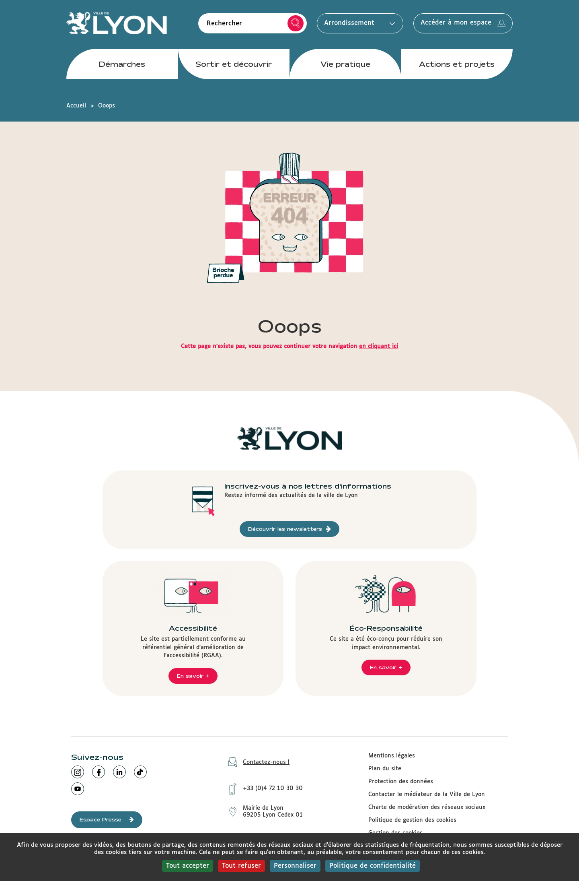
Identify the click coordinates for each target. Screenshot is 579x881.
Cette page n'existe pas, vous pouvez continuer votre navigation (289, 346)
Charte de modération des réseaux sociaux (426, 807)
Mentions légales (391, 756)
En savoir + (193, 676)
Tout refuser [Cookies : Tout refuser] (241, 865)
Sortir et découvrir (233, 64)
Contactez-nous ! (256, 762)
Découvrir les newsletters (289, 529)
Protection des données (400, 781)
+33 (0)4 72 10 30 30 (263, 788)
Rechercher (296, 24)
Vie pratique (345, 64)
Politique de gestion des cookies (412, 820)
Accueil (76, 106)
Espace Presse (107, 820)
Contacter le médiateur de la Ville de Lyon (426, 794)
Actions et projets (457, 64)
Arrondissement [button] (357, 23)
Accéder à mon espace (463, 23)
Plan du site (384, 769)
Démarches (122, 64)
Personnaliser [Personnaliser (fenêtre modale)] (295, 865)
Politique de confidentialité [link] (372, 865)
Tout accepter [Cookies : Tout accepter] (187, 865)
